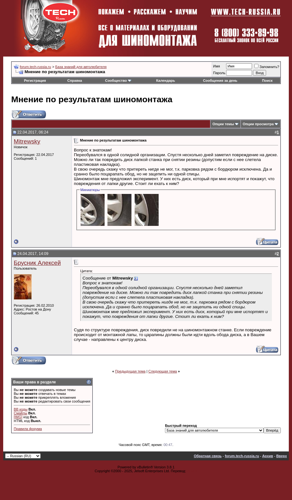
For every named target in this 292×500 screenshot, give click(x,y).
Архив (267, 456)
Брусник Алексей (37, 262)
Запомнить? (266, 67)
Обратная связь (208, 456)
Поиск (267, 80)
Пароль (219, 73)
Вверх (281, 456)
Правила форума (28, 429)
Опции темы (223, 124)
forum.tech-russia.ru (35, 67)
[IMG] (18, 417)
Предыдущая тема (130, 371)
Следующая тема (162, 371)
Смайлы (20, 413)
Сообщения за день (220, 80)
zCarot (192, 471)
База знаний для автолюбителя (81, 67)
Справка (74, 80)
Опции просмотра (258, 124)
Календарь (165, 80)
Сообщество (118, 80)
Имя (216, 66)
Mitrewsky (27, 141)
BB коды (21, 409)
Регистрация (35, 80)
